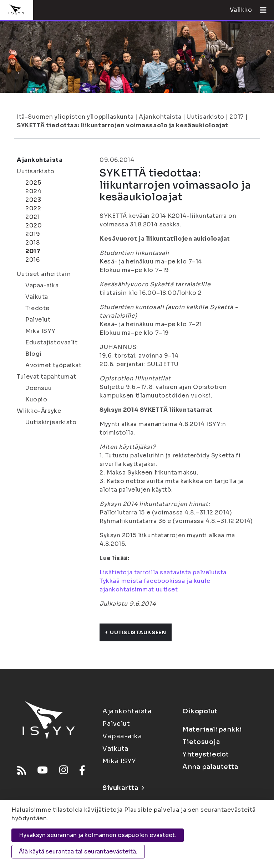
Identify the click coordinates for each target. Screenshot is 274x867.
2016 (32, 259)
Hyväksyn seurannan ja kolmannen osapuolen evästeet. (97, 835)
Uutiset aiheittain (44, 274)
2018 (32, 242)
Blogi (33, 354)
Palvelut (37, 319)
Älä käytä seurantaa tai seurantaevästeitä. (78, 851)
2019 (32, 234)
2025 (33, 182)
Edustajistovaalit (51, 342)
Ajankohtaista (160, 116)
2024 (33, 191)
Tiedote (37, 308)
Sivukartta (123, 788)
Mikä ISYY (40, 331)
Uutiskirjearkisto (51, 422)
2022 (33, 208)
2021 (32, 217)
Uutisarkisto (205, 116)
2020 (33, 225)
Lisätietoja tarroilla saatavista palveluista (163, 572)
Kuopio (36, 399)
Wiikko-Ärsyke (39, 411)
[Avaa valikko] (260, 10)
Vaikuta (36, 297)
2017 (236, 116)
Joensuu (38, 388)
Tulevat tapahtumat (46, 376)
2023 (33, 200)
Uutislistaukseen (135, 632)
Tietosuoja (201, 742)
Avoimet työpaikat (53, 365)
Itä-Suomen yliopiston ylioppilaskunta (75, 116)
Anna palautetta (210, 767)
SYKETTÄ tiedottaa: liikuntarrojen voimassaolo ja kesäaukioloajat (122, 125)
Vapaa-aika (42, 285)
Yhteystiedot (205, 754)
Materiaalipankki (212, 729)
